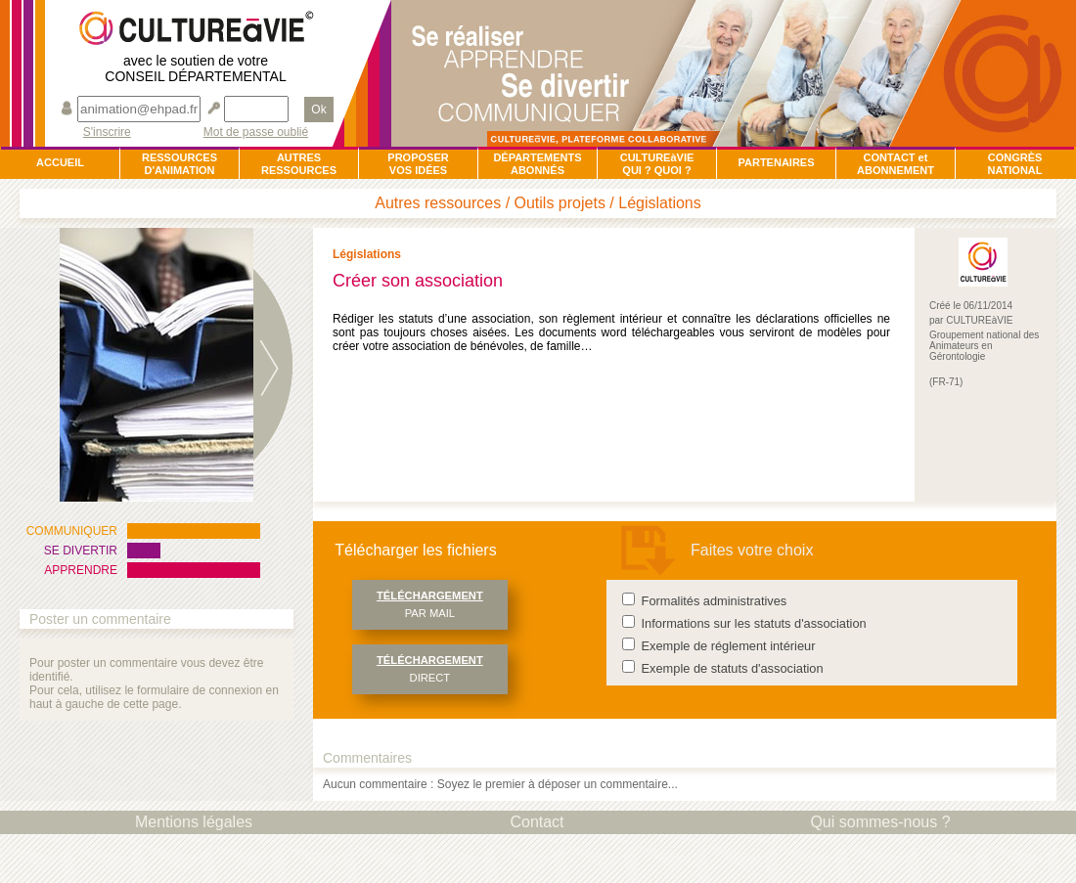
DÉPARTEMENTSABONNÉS (537, 164)
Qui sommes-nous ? (880, 822)
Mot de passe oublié (255, 132)
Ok (318, 109)
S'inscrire (107, 132)
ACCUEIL (60, 162)
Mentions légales (193, 822)
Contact (536, 822)
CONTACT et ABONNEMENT (895, 164)
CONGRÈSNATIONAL (1014, 164)
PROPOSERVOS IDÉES (417, 164)
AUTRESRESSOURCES (298, 164)
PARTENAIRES (776, 162)
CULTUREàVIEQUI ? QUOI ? (657, 164)
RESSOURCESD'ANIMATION (179, 164)
